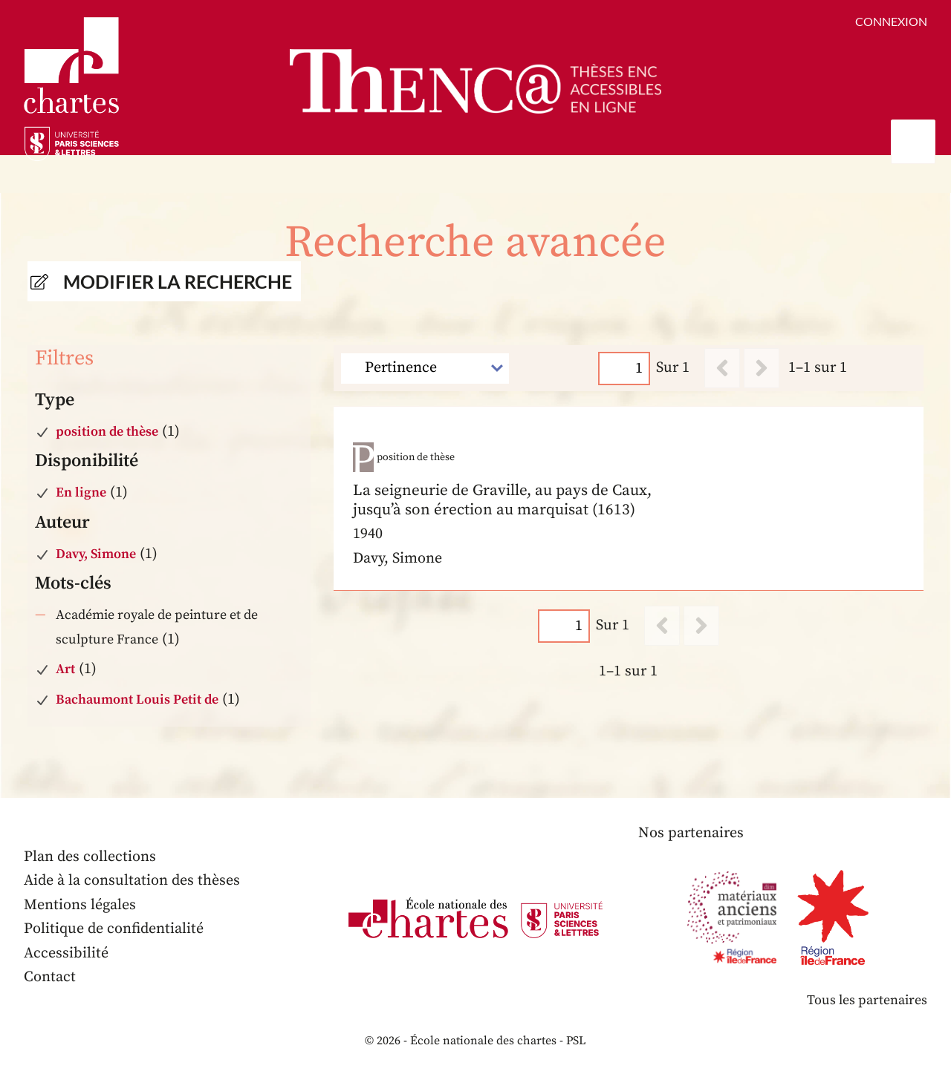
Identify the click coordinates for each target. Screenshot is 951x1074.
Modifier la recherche (177, 281)
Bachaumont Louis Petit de (137, 699)
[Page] (625, 367)
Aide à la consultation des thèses (132, 880)
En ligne (81, 492)
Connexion (891, 21)
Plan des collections (90, 857)
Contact (50, 977)
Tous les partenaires (867, 1000)
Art (65, 669)
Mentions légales (80, 905)
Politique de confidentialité (114, 929)
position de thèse (107, 431)
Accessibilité (66, 953)
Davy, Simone (96, 554)
